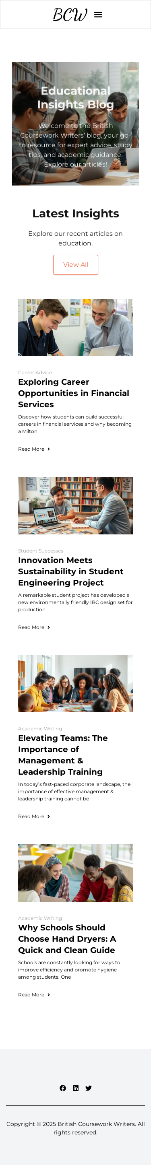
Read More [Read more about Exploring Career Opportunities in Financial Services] (34, 449)
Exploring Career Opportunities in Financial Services (73, 393)
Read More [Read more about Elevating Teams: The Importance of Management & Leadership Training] (34, 816)
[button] (98, 14)
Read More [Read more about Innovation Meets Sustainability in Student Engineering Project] (34, 627)
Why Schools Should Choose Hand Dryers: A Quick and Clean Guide (67, 939)
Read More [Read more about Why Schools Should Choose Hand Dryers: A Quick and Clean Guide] (34, 995)
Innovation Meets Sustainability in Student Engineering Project (71, 571)
